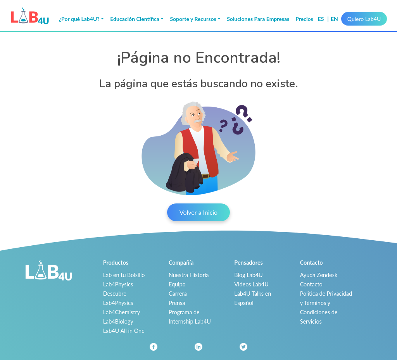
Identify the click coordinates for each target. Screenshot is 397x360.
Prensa (177, 303)
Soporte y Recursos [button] (193, 19)
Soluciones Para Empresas (258, 19)
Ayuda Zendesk (319, 275)
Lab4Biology (118, 321)
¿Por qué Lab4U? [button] (79, 19)
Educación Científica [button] (134, 19)
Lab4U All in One (124, 330)
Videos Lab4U (251, 284)
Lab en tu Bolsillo (124, 275)
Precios (304, 19)
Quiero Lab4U (364, 19)
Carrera (178, 293)
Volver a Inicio (198, 212)
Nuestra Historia (189, 275)
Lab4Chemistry (121, 312)
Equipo (177, 284)
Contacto (311, 284)
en (334, 19)
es (321, 19)
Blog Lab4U (248, 275)
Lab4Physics (118, 284)
